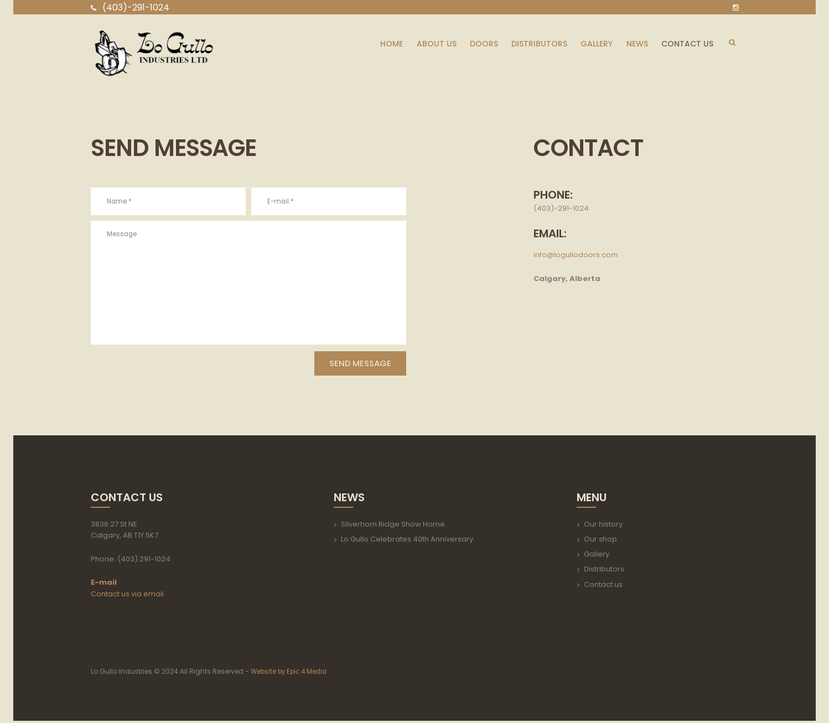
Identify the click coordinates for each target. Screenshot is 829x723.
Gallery (596, 556)
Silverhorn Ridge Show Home (393, 526)
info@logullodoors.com (575, 254)
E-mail (104, 584)
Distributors (604, 571)
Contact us (603, 586)
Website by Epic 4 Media (291, 674)
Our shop (600, 541)
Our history (603, 526)
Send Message (350, 365)
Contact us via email (127, 596)
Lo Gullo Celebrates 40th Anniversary (407, 541)
